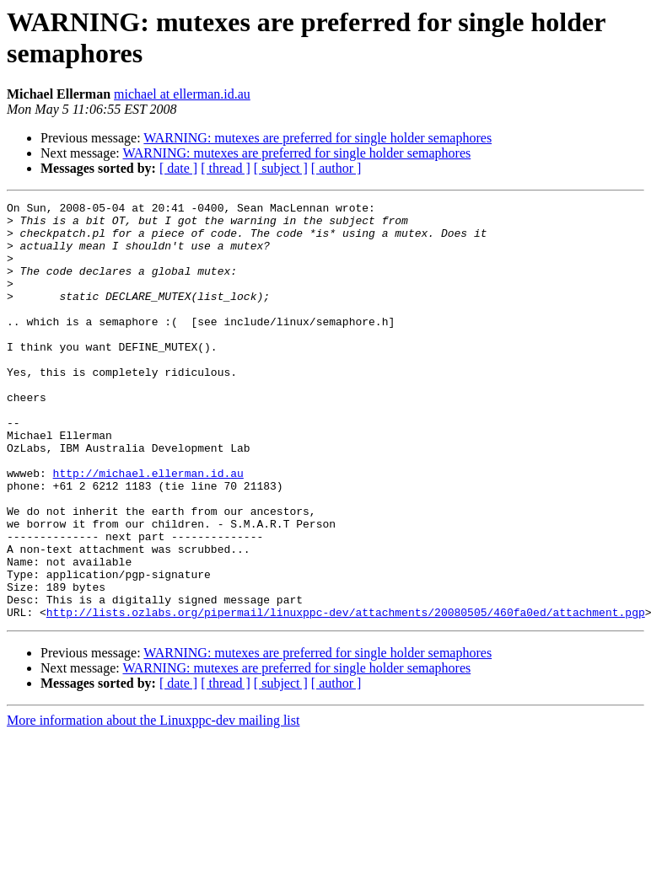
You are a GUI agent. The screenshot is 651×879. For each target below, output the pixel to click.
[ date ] (178, 168)
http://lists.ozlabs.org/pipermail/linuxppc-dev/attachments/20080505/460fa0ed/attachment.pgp (345, 695)
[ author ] (336, 168)
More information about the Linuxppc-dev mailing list (153, 803)
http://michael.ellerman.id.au (148, 528)
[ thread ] (225, 168)
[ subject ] (281, 168)
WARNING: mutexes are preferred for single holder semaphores (317, 138)
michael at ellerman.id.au (182, 94)
